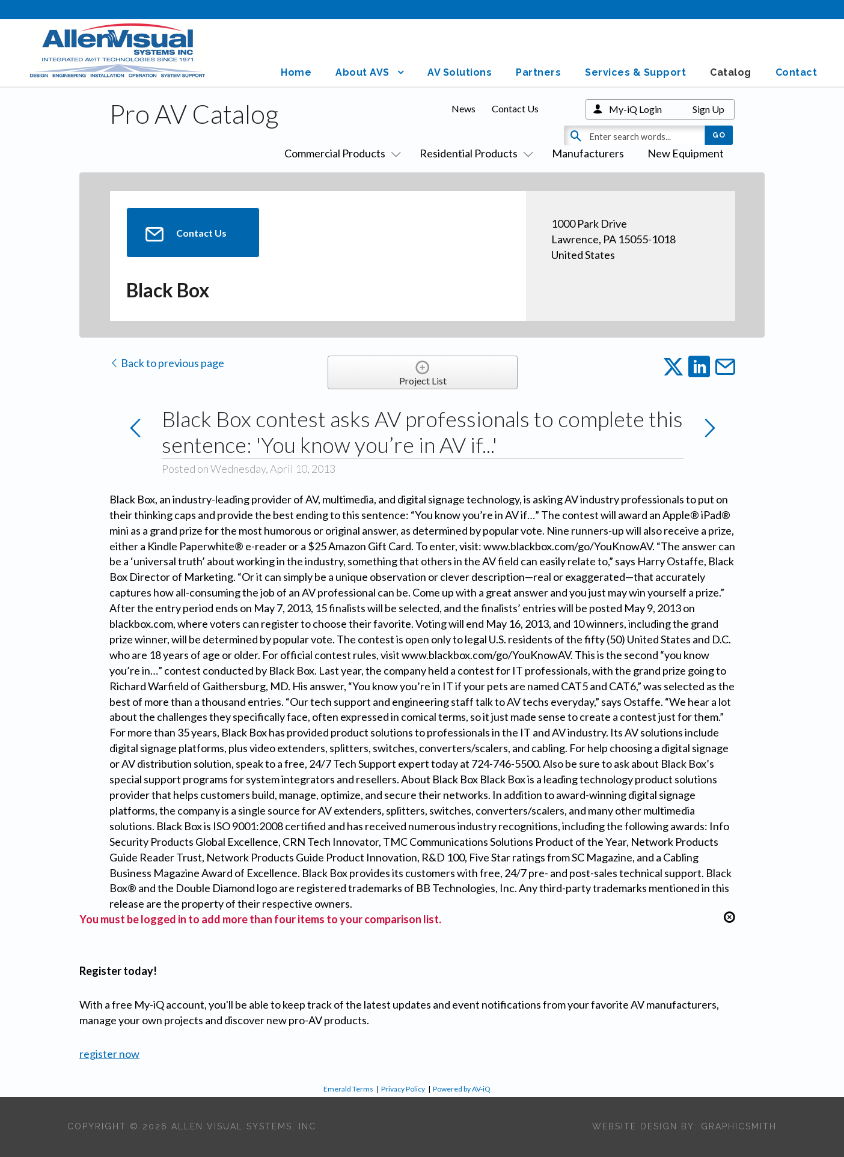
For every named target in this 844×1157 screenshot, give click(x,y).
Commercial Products (340, 153)
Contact (796, 72)
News (463, 108)
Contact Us (515, 108)
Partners (538, 72)
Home (296, 72)
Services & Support (635, 72)
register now (109, 1053)
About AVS (362, 72)
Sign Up (708, 109)
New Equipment (685, 153)
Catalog (730, 72)
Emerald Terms (348, 1088)
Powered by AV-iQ (462, 1088)
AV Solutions (459, 72)
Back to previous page (166, 362)
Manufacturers (588, 153)
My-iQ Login (635, 109)
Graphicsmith (739, 1126)
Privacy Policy (403, 1088)
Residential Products (474, 153)
